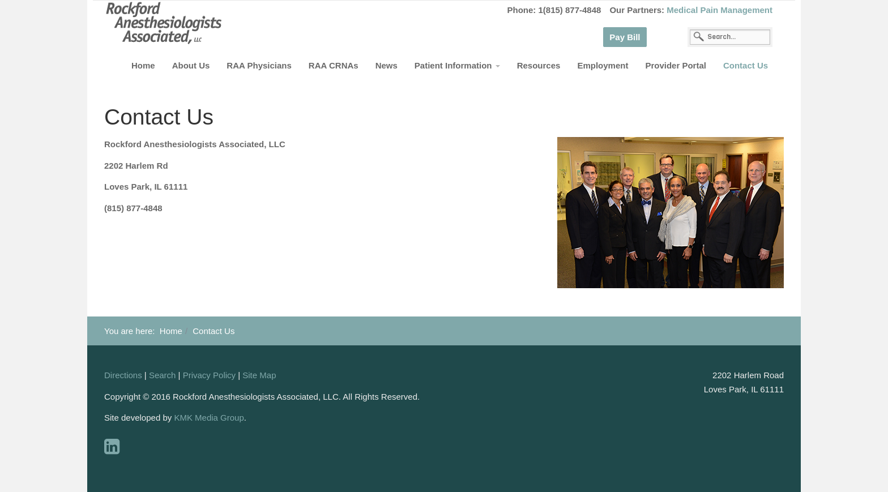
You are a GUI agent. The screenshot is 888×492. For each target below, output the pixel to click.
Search (162, 375)
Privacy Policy (209, 375)
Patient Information (457, 65)
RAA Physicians (259, 65)
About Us (191, 65)
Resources (539, 65)
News (386, 65)
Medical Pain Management (719, 10)
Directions (123, 375)
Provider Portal (675, 65)
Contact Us (745, 65)
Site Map (259, 375)
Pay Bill (624, 37)
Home (143, 65)
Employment (602, 65)
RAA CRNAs (333, 65)
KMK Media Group (209, 417)
